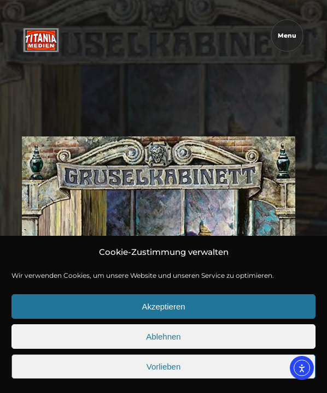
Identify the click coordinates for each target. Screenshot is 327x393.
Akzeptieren (163, 306)
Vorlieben (164, 366)
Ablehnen (163, 336)
